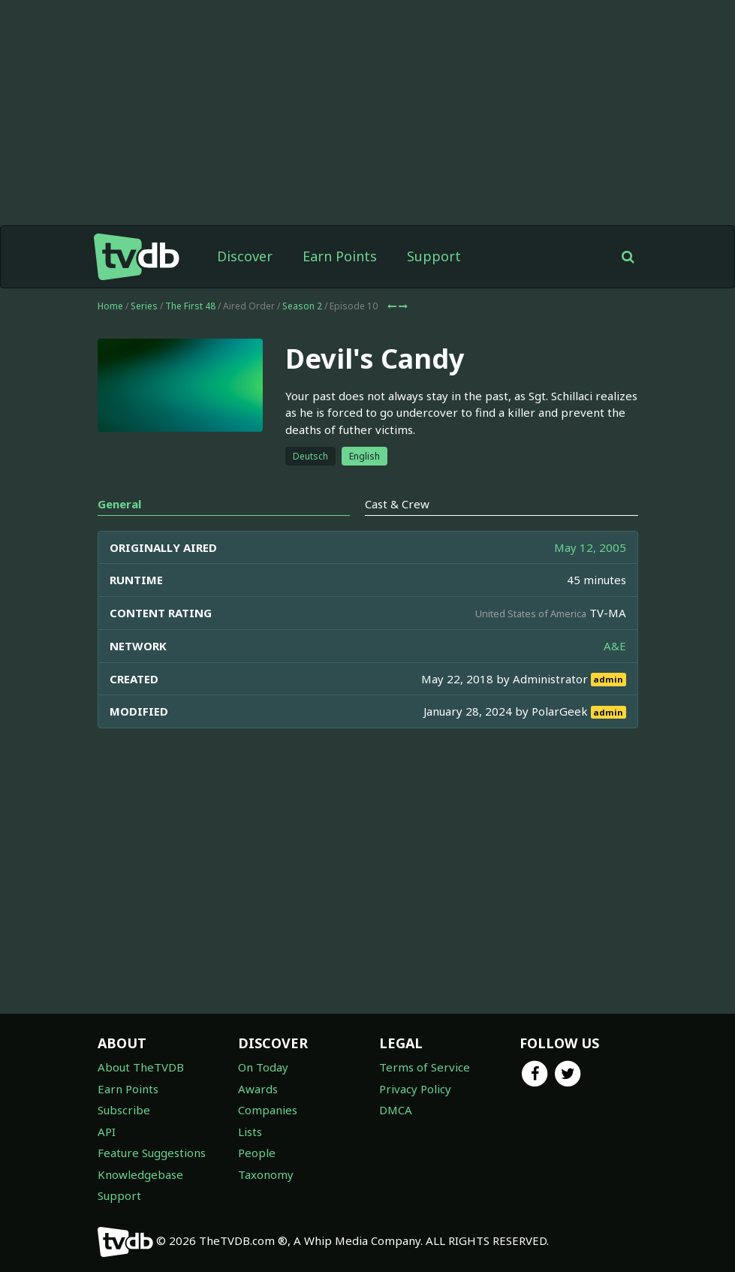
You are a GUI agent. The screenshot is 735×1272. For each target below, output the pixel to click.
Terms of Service (424, 1067)
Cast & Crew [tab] (397, 503)
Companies (267, 1109)
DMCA (395, 1109)
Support (434, 256)
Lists (250, 1131)
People (257, 1152)
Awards (258, 1088)
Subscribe (124, 1109)
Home (110, 306)
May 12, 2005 (590, 547)
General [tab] (119, 503)
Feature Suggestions (152, 1152)
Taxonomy (266, 1174)
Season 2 (302, 306)
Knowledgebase (140, 1174)
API (107, 1131)
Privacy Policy (415, 1088)
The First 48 (190, 306)
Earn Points (340, 256)
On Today (263, 1067)
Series (144, 306)
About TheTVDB (141, 1067)
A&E (615, 645)
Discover (245, 256)
